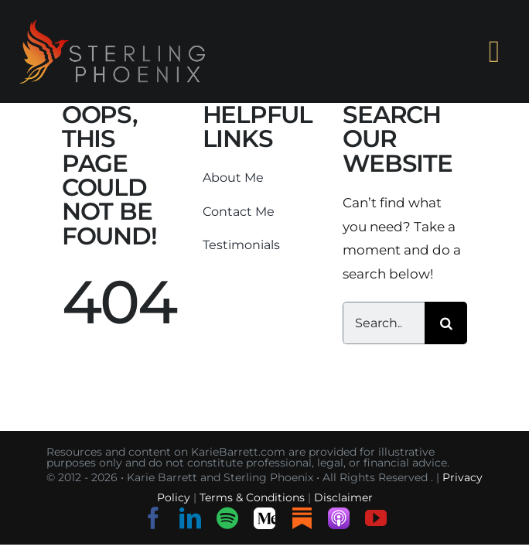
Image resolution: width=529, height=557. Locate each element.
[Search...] (384, 323)
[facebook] (153, 518)
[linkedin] (190, 518)
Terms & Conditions (252, 497)
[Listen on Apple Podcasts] (339, 518)
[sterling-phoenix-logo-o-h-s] (112, 25)
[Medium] (264, 518)
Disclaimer (343, 497)
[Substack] (301, 518)
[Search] (446, 323)
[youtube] (376, 518)
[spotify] (227, 518)
